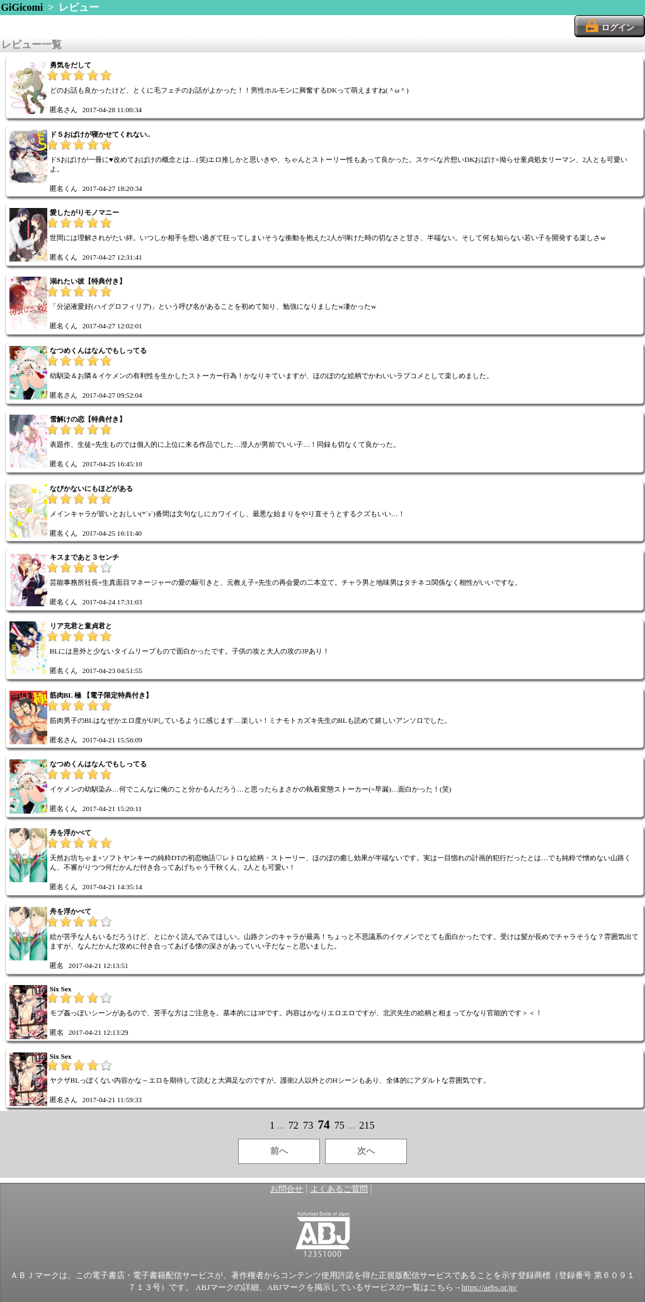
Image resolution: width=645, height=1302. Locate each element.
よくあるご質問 (339, 1189)
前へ (279, 1151)
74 (323, 1124)
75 (339, 1125)
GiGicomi (22, 7)
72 (293, 1125)
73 (308, 1125)
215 (366, 1125)
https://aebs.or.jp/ (489, 1287)
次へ (366, 1151)
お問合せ (286, 1189)
